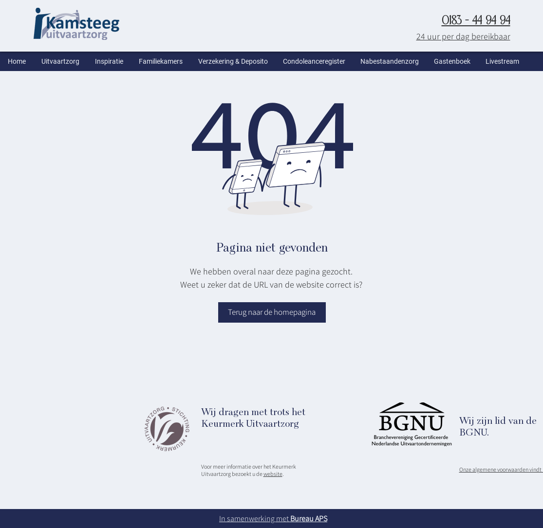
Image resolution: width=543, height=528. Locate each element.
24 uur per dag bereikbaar (463, 36)
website (272, 473)
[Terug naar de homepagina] (272, 312)
